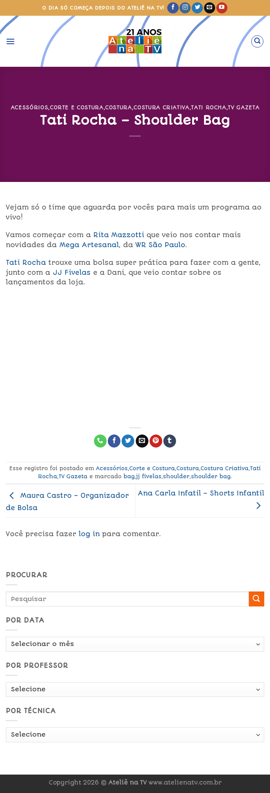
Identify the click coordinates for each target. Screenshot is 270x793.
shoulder (176, 476)
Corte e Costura (77, 107)
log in (89, 534)
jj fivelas (148, 476)
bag (129, 476)
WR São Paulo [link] (160, 245)
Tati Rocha (208, 107)
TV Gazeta (243, 107)
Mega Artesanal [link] (89, 245)
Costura (118, 107)
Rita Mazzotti (118, 235)
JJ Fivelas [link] (72, 272)
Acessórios (29, 107)
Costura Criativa (161, 107)
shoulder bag (210, 476)
